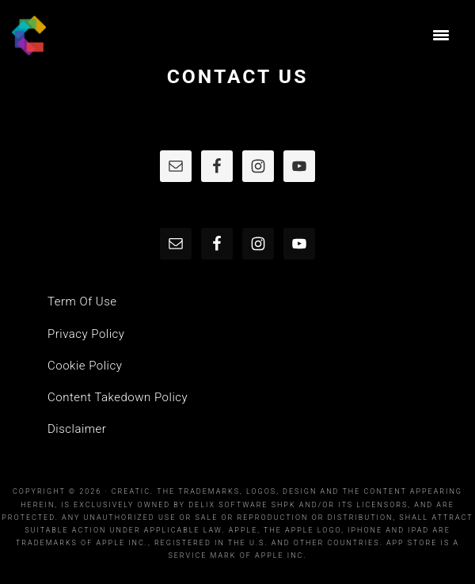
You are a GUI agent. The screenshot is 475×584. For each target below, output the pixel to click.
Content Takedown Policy (118, 397)
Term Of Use (82, 301)
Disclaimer (77, 429)
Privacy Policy (86, 334)
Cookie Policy (85, 365)
